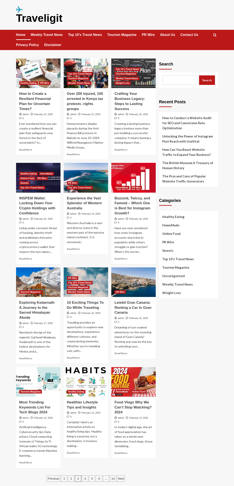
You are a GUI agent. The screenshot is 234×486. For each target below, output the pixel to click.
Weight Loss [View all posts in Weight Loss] (122, 83)
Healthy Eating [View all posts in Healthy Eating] (29, 83)
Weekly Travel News (47, 35)
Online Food (171, 234)
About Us (167, 35)
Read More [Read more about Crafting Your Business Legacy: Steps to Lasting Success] (120, 149)
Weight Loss (171, 293)
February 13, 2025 (90, 412)
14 (113, 478)
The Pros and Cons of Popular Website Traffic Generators (184, 178)
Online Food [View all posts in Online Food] (27, 178)
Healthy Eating (173, 217)
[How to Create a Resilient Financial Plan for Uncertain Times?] (38, 73)
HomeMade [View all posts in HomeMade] (46, 173)
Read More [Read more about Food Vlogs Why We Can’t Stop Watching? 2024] (120, 453)
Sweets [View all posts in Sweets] (25, 183)
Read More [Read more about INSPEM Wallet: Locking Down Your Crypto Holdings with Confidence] (25, 258)
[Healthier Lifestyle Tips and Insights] (86, 382)
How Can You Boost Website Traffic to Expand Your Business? (186, 152)
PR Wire (148, 35)
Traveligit (39, 18)
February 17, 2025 (43, 323)
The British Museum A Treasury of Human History (187, 165)
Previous (53, 478)
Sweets (167, 250)
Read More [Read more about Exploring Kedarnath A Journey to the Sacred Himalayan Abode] (25, 358)
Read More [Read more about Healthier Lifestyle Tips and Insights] (73, 452)
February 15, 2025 (138, 318)
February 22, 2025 (43, 114)
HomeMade (170, 225)
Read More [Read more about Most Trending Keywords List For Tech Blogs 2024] (25, 462)
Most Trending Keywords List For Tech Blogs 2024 (35, 407)
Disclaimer (52, 45)
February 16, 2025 (90, 313)
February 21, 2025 (90, 114)
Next (121, 478)
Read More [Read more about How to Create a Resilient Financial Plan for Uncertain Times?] (25, 149)
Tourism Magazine (121, 35)
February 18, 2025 (138, 219)
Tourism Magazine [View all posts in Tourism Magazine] (78, 78)
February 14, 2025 (43, 418)
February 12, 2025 (138, 418)
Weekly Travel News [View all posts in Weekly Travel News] (79, 83)
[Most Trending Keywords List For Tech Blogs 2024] (38, 382)
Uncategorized (173, 276)
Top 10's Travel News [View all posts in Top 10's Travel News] (79, 73)
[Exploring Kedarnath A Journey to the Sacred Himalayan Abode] (38, 282)
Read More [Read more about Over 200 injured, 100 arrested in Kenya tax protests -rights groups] (73, 154)
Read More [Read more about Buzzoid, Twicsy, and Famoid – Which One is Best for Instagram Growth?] (120, 258)
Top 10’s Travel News (85, 35)
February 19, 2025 (90, 213)
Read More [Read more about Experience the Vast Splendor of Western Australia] (73, 248)
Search (166, 64)
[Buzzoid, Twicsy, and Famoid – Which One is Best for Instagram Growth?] (133, 177)
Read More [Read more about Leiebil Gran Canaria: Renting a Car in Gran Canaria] (120, 353)
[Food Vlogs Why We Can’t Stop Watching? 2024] (133, 382)
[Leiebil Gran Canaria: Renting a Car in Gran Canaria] (133, 282)
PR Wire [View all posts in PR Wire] (44, 83)
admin (26, 114)
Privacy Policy (27, 45)
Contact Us (189, 35)
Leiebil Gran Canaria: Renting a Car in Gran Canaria (132, 308)
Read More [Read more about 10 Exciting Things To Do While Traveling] (73, 357)
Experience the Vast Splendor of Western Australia (84, 203)
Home (20, 35)
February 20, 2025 (138, 114)
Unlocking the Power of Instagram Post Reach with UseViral (187, 138)
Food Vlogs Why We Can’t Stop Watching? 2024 (133, 407)
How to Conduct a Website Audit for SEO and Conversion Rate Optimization (187, 123)
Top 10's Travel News (178, 259)
